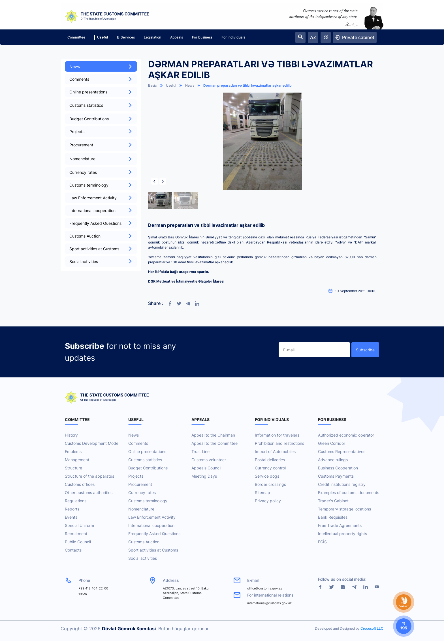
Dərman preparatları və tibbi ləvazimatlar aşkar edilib (247, 85)
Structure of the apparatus (89, 476)
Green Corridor (331, 443)
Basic (152, 85)
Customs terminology (101, 185)
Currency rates (101, 172)
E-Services (126, 37)
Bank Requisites (332, 517)
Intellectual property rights (342, 533)
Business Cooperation (338, 467)
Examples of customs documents (348, 492)
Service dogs (267, 476)
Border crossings (270, 484)
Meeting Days (204, 476)
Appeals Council (206, 467)
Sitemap (262, 492)
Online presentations (101, 91)
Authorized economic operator (346, 435)
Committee (76, 37)
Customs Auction (101, 236)
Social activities (101, 261)
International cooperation (101, 210)
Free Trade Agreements (340, 525)
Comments (101, 79)
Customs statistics (145, 459)
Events (71, 517)
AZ (313, 37)
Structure (73, 467)
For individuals (233, 37)
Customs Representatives (341, 451)
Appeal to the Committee (214, 443)
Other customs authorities (88, 492)
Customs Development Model (92, 443)
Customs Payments (336, 476)
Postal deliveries (270, 459)
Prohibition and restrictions (279, 443)
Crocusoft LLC (371, 628)
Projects (101, 131)
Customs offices (80, 484)
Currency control (270, 467)
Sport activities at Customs (101, 248)
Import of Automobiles (275, 451)
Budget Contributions (101, 118)
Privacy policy (268, 500)
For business (202, 37)
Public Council (78, 541)
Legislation (152, 37)
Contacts (73, 550)
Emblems (73, 451)
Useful (101, 37)
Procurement (140, 484)
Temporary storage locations (344, 509)
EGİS (322, 541)
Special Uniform (79, 525)
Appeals (176, 37)
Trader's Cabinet (333, 500)
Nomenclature (141, 509)
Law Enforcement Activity (101, 197)
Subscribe (365, 349)
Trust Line (200, 451)
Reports (72, 509)
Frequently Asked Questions (101, 223)
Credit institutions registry (342, 484)
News (101, 66)
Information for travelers (277, 435)
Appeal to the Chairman (213, 435)
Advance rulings (333, 459)
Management (77, 459)
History (71, 435)
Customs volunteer (208, 459)
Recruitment (76, 533)
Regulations (75, 500)
